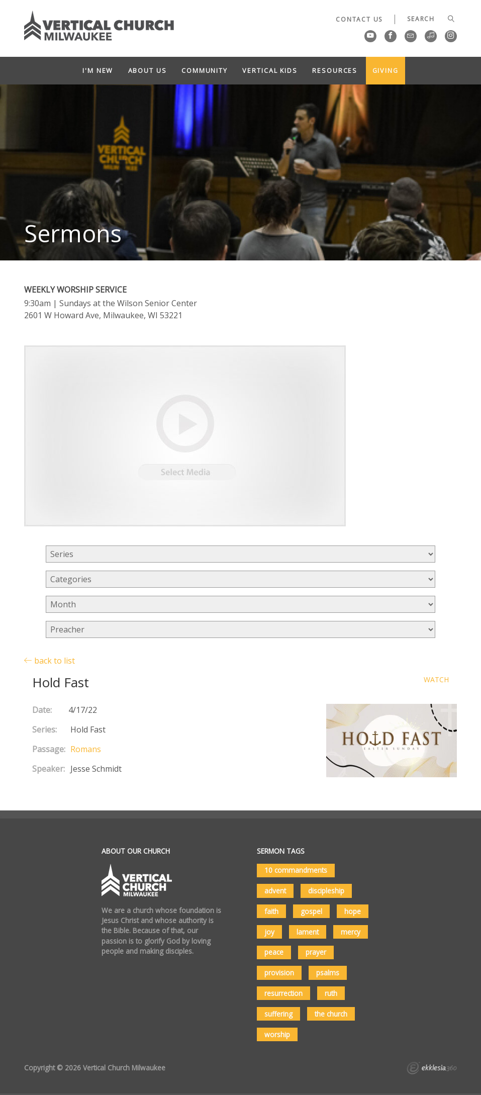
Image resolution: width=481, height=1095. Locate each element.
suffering (278, 1014)
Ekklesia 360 (432, 1069)
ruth (331, 993)
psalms (327, 972)
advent (275, 890)
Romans (85, 749)
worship (277, 1034)
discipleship (326, 890)
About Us (147, 70)
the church (331, 1014)
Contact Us (359, 19)
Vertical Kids (270, 70)
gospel (311, 911)
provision (279, 972)
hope (352, 911)
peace (273, 952)
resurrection (283, 993)
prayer (316, 952)
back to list (49, 660)
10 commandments (295, 870)
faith (271, 911)
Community (204, 70)
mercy (350, 932)
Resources (334, 70)
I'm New (97, 70)
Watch (436, 680)
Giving (385, 70)
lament (308, 932)
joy (269, 932)
